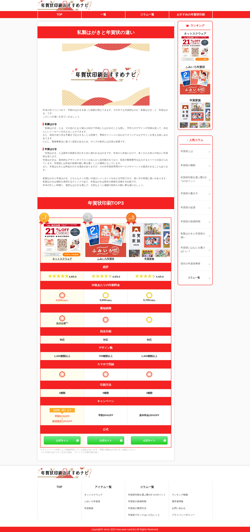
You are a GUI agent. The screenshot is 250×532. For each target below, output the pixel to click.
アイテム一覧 (103, 486)
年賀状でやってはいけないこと (144, 515)
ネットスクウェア (62, 257)
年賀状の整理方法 (137, 508)
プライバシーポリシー (183, 515)
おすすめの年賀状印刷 (191, 14)
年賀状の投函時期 (137, 501)
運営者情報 (177, 501)
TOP (59, 14)
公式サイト (62, 440)
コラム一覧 (147, 14)
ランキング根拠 (180, 494)
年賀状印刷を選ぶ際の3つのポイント (147, 494)
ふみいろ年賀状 (105, 257)
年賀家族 (149, 257)
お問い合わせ (179, 508)
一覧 (103, 14)
